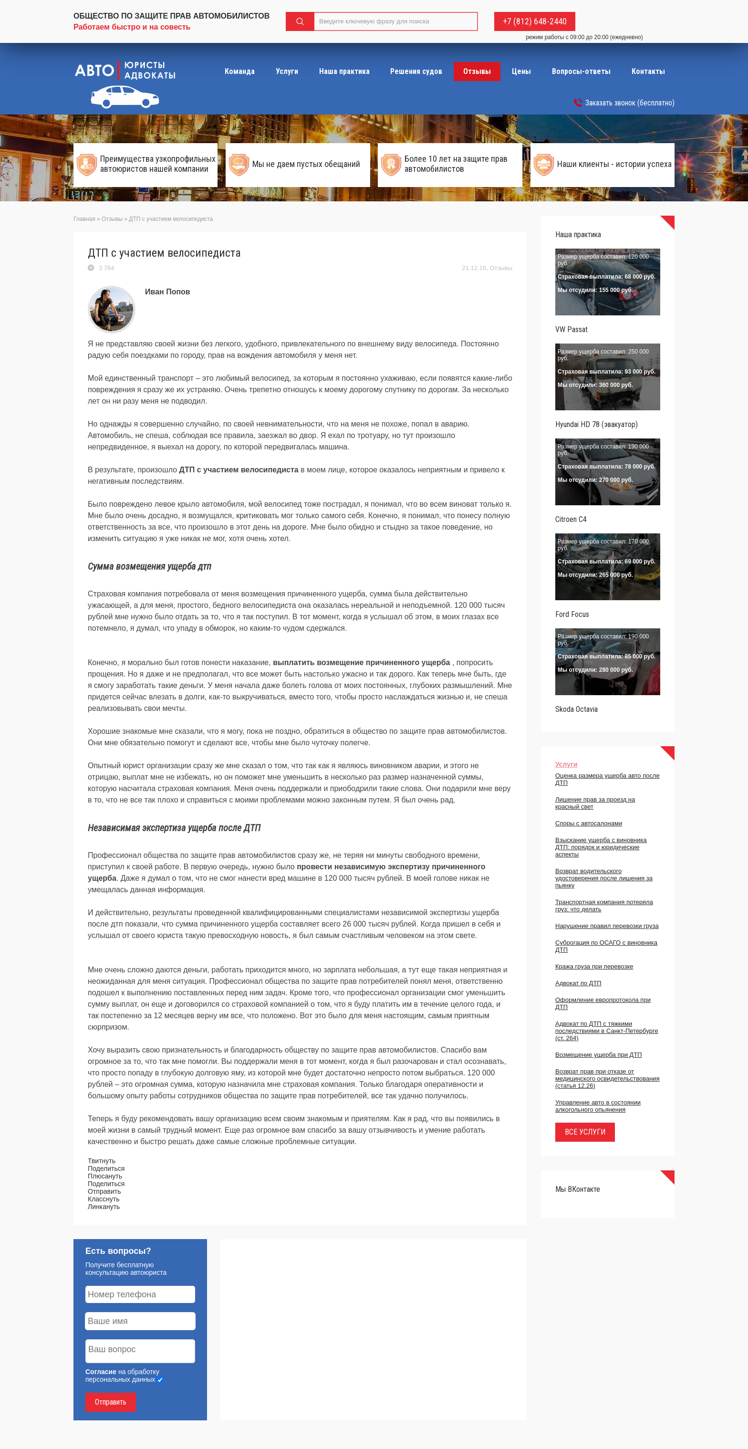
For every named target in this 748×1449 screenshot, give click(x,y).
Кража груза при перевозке (594, 966)
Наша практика (344, 71)
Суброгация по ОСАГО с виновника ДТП (606, 946)
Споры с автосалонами (588, 823)
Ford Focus (572, 614)
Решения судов (416, 71)
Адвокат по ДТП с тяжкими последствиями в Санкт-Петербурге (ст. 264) (606, 1031)
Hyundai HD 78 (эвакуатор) (596, 424)
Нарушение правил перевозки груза (607, 925)
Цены (521, 71)
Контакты (648, 71)
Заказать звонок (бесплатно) (630, 102)
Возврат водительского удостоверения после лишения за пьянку (604, 878)
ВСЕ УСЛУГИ (585, 1131)
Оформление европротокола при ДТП (603, 1003)
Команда (240, 71)
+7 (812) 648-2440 (535, 21)
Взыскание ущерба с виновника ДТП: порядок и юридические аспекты (601, 847)
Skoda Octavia (576, 709)
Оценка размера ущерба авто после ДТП (607, 779)
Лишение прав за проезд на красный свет (595, 803)
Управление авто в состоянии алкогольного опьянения (598, 1106)
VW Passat (571, 329)
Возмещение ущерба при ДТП (598, 1054)
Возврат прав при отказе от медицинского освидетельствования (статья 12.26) (607, 1078)
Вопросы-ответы (581, 71)
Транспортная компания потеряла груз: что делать (604, 905)
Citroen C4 (571, 519)
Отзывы (477, 71)
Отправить (110, 1402)
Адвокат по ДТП (578, 983)
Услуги (287, 71)
